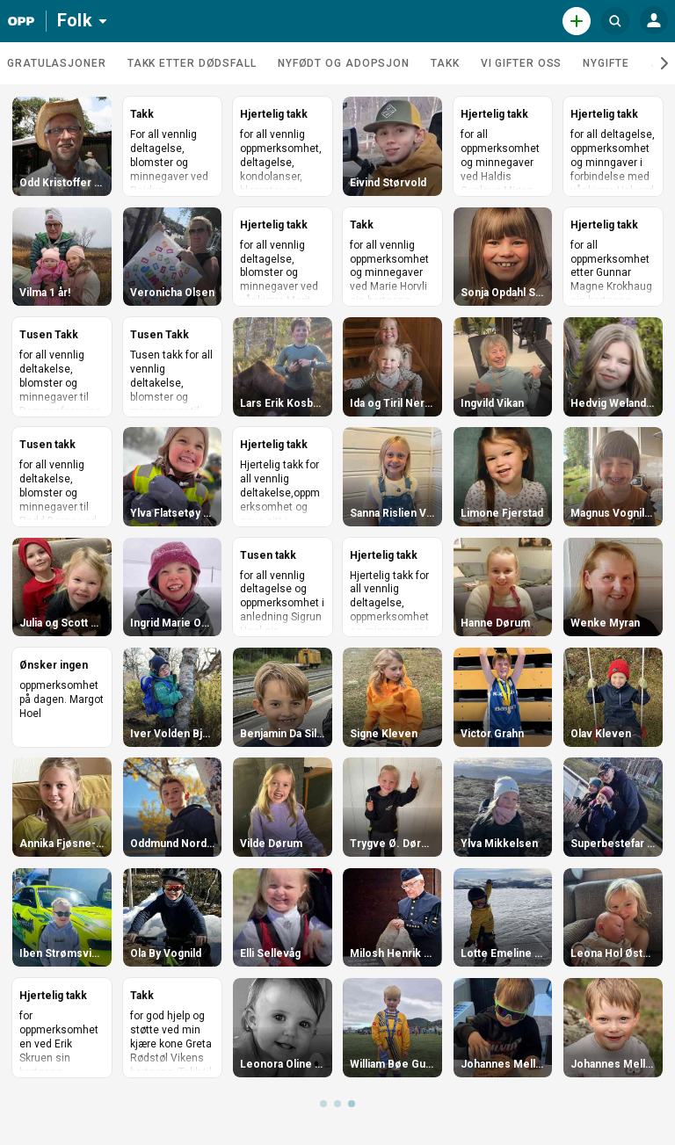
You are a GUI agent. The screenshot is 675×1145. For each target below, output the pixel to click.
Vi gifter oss (521, 63)
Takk (445, 63)
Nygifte (605, 63)
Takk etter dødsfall (192, 63)
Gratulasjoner (56, 63)
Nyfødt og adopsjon (344, 63)
